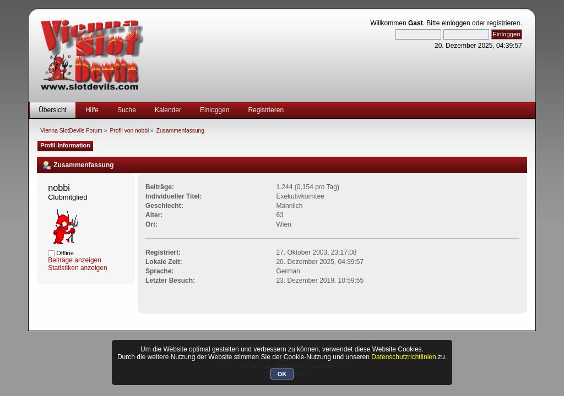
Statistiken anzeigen (77, 268)
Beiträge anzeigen (74, 260)
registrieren (503, 23)
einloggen (456, 23)
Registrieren (266, 110)
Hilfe (92, 110)
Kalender (168, 110)
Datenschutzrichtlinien (403, 357)
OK (282, 374)
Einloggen (214, 110)
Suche (126, 110)
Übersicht (53, 110)
